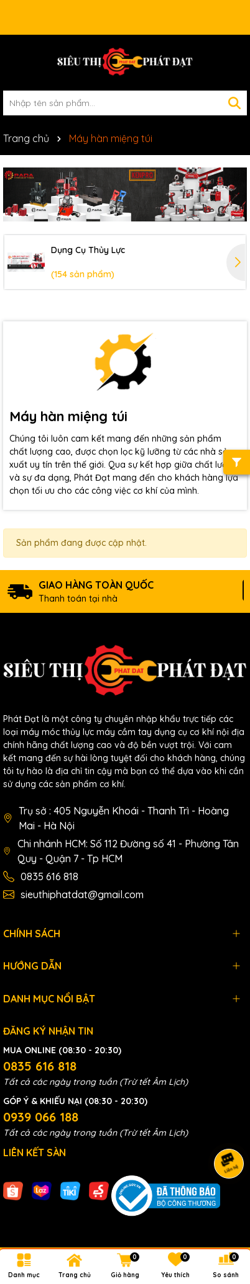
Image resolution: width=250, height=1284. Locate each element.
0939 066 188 (40, 1117)
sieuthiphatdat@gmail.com (82, 894)
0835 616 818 (49, 876)
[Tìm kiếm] (234, 103)
